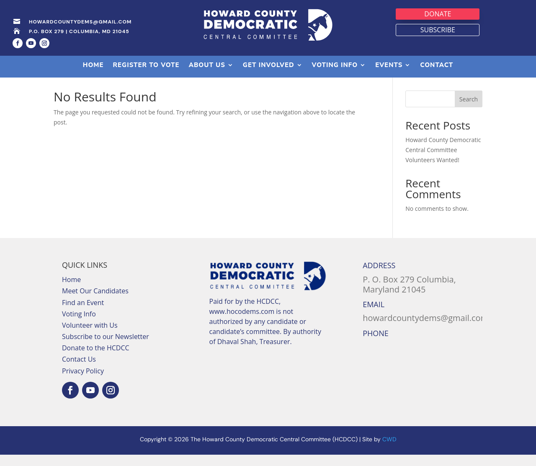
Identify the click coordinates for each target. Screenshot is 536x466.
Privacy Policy (83, 382)
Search (468, 110)
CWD (389, 450)
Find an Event (83, 313)
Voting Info (79, 325)
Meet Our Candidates (95, 302)
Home (71, 290)
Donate (437, 13)
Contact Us (79, 370)
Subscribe (437, 29)
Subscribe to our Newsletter (105, 347)
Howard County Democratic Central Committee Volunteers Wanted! (443, 161)
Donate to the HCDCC (95, 359)
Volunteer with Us (90, 336)
